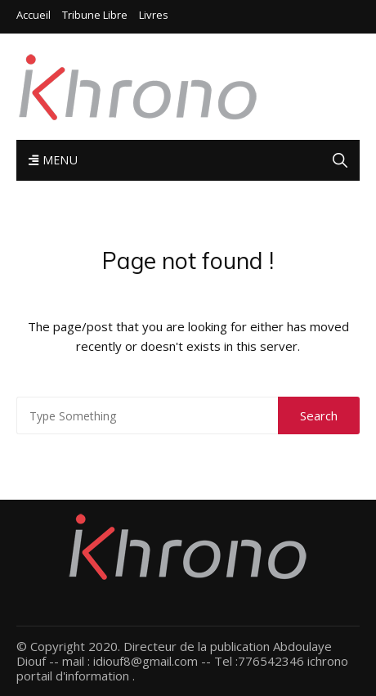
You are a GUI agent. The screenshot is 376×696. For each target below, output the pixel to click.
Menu (53, 160)
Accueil (33, 15)
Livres (153, 15)
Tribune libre (95, 15)
